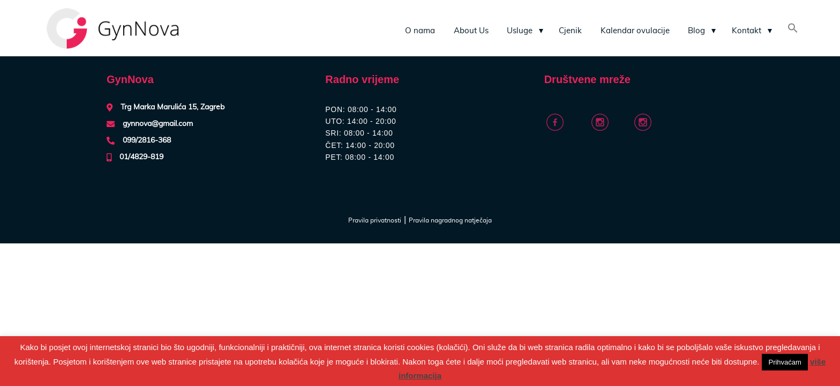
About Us (471, 31)
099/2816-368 (147, 140)
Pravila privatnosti (374, 220)
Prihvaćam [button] (784, 362)
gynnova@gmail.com (158, 124)
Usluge (519, 31)
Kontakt (746, 31)
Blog (696, 31)
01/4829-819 (141, 157)
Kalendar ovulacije (635, 31)
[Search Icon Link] (793, 29)
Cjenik (570, 31)
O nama (420, 31)
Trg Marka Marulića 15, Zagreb (172, 107)
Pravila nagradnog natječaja (450, 220)
